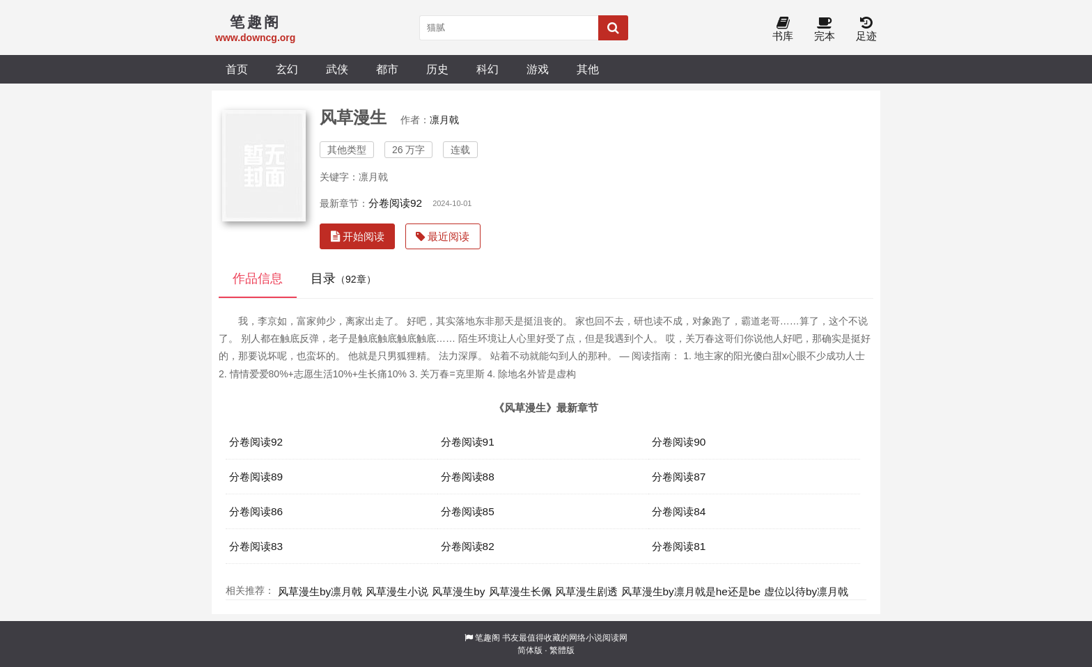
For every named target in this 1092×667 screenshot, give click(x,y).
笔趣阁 (487, 638)
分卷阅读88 (467, 476)
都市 (387, 69)
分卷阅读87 (678, 476)
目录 (343, 278)
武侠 (337, 69)
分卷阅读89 (256, 476)
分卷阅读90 (678, 442)
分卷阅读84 (678, 511)
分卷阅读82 (467, 546)
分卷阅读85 (467, 511)
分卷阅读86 (256, 511)
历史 (437, 69)
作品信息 (258, 278)
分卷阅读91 (467, 442)
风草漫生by (458, 591)
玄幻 (287, 69)
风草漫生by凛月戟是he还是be (691, 591)
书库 (782, 29)
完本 (824, 29)
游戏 (537, 69)
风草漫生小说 (397, 591)
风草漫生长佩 (520, 591)
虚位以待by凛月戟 (806, 591)
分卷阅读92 (395, 203)
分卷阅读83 (256, 546)
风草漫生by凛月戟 (320, 591)
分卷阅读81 (678, 546)
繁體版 (562, 650)
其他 (588, 69)
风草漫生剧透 (586, 591)
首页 (237, 69)
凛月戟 (444, 119)
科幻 (487, 69)
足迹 (866, 29)
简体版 (530, 650)
